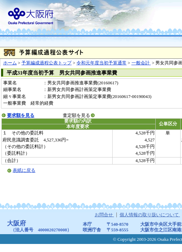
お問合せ (104, 214)
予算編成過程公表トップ (46, 63)
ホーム (10, 63)
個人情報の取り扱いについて (150, 214)
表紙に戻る (24, 170)
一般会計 (141, 63)
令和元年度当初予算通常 (101, 63)
